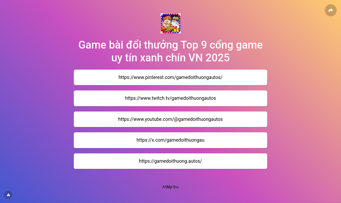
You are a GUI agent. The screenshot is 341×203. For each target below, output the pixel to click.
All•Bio (170, 187)
